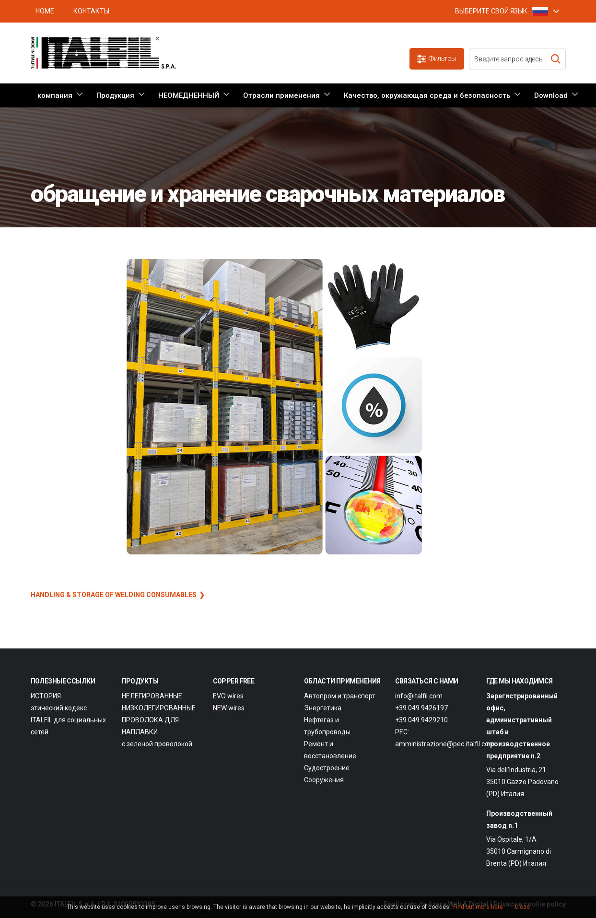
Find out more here (478, 907)
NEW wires (229, 708)
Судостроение (327, 768)
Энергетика (322, 708)
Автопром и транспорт (339, 696)
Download (551, 95)
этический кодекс (59, 708)
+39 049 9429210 (421, 720)
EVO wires (228, 696)
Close (522, 907)
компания (54, 95)
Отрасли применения (281, 95)
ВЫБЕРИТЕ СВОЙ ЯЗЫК (501, 11)
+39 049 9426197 (421, 708)
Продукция (115, 95)
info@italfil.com (419, 696)
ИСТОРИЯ (46, 696)
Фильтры (436, 58)
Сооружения (324, 780)
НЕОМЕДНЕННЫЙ (188, 95)
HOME (44, 11)
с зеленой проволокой (157, 744)
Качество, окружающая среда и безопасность (427, 95)
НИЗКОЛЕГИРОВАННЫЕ (159, 708)
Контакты (91, 11)
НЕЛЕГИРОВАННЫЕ (152, 696)
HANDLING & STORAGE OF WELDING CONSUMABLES (114, 595)
